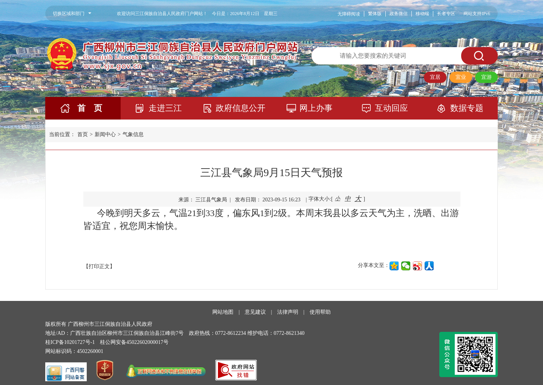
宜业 (461, 77)
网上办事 (316, 108)
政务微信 (399, 13)
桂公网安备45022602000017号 (134, 342)
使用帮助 (320, 312)
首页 (82, 134)
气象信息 (133, 134)
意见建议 (255, 312)
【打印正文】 (99, 266)
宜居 (435, 77)
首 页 (89, 108)
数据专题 (466, 108)
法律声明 (287, 312)
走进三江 (165, 108)
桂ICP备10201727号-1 (70, 342)
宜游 (486, 77)
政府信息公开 (240, 108)
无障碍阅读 (348, 14)
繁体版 (375, 13)
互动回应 (391, 108)
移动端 (422, 13)
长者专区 (446, 13)
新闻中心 (105, 134)
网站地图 (222, 312)
